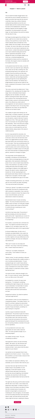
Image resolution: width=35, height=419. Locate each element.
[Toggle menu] (28, 5)
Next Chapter (17, 402)
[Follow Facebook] (6, 409)
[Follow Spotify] (13, 409)
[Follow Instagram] (8, 409)
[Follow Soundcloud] (16, 409)
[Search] (25, 5)
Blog (6, 411)
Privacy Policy (13, 415)
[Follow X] (11, 409)
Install (25, 1)
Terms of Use (7, 415)
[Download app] (6, 407)
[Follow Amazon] (18, 409)
